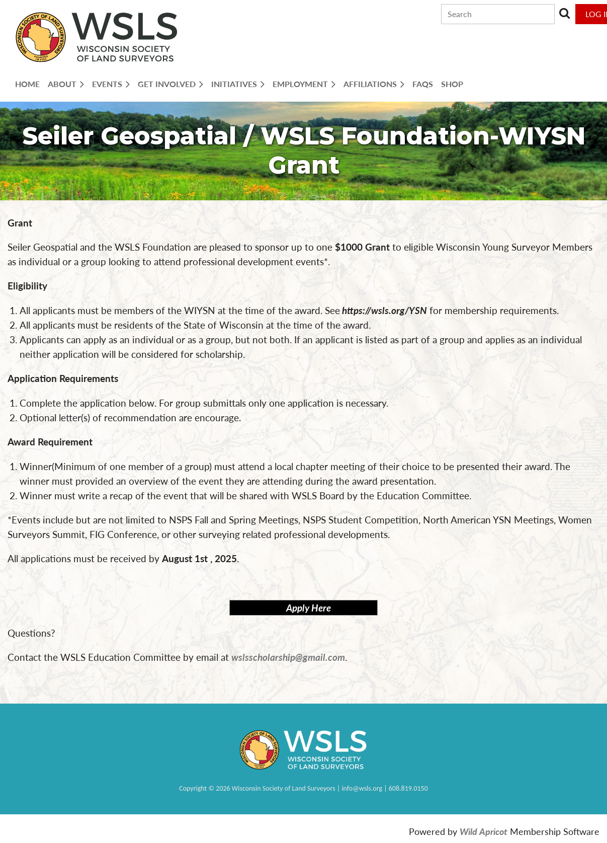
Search (564, 13)
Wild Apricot (483, 831)
